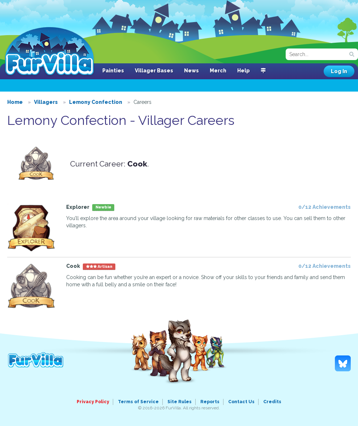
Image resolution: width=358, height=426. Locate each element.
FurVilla (49, 51)
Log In (339, 71)
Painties (113, 70)
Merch (218, 70)
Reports (210, 401)
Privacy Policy (93, 401)
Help (243, 70)
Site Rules (179, 401)
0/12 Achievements (324, 207)
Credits (272, 401)
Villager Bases (154, 70)
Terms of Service (138, 401)
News (191, 70)
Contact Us (241, 401)
